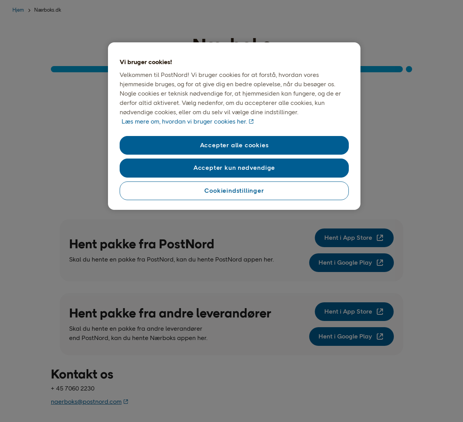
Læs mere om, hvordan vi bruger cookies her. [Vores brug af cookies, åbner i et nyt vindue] (184, 121)
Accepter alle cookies (234, 145)
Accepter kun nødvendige (234, 167)
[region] (234, 126)
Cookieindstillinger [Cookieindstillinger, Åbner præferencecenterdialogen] (234, 190)
